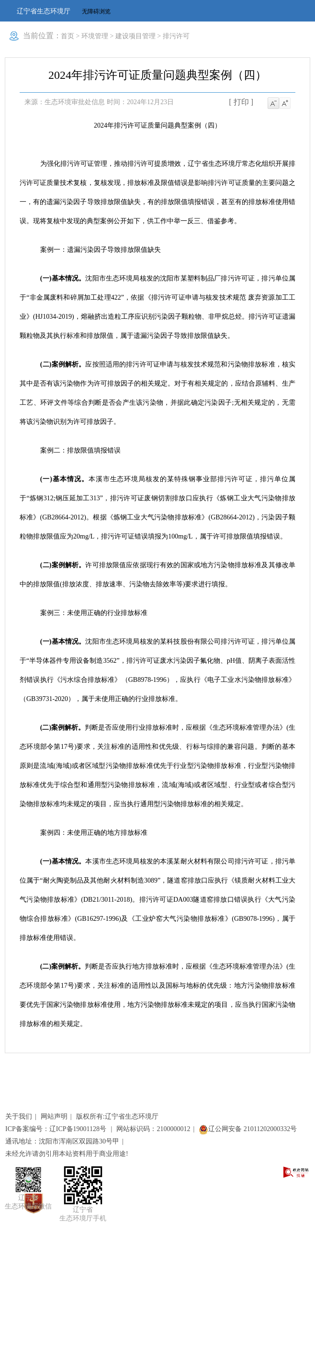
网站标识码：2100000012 (153, 1128)
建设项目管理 (135, 36)
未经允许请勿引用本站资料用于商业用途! (66, 1153)
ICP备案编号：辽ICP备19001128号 (56, 1128)
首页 (67, 36)
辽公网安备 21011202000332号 (248, 1128)
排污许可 (176, 36)
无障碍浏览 (96, 11)
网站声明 (54, 1116)
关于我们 (18, 1116)
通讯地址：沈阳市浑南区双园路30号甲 (62, 1141)
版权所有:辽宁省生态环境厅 (117, 1116)
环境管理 (94, 36)
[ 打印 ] (241, 102)
